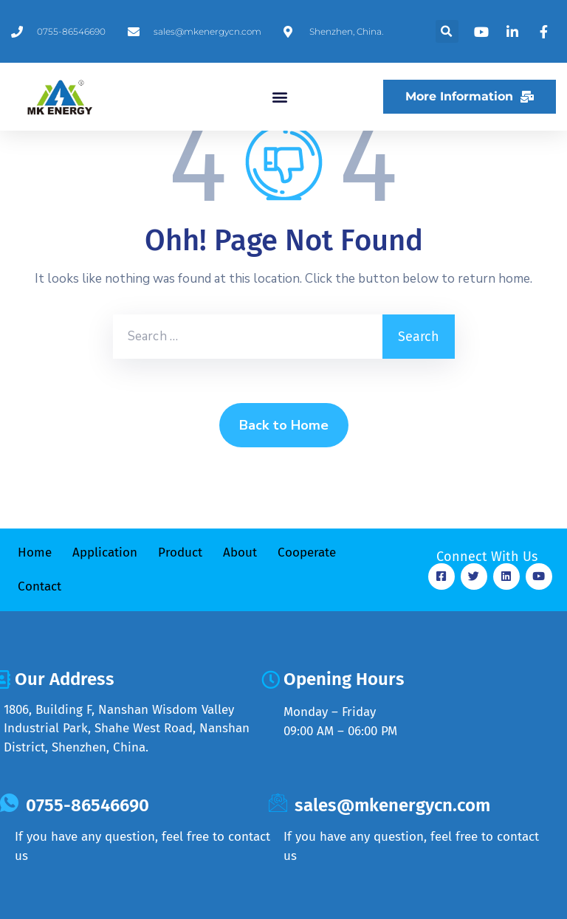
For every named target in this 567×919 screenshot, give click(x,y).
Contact (39, 586)
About (240, 552)
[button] (447, 31)
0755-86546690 (87, 805)
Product (180, 552)
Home (35, 552)
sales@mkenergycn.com (392, 805)
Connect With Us (486, 556)
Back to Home (284, 425)
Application (104, 552)
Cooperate (307, 552)
